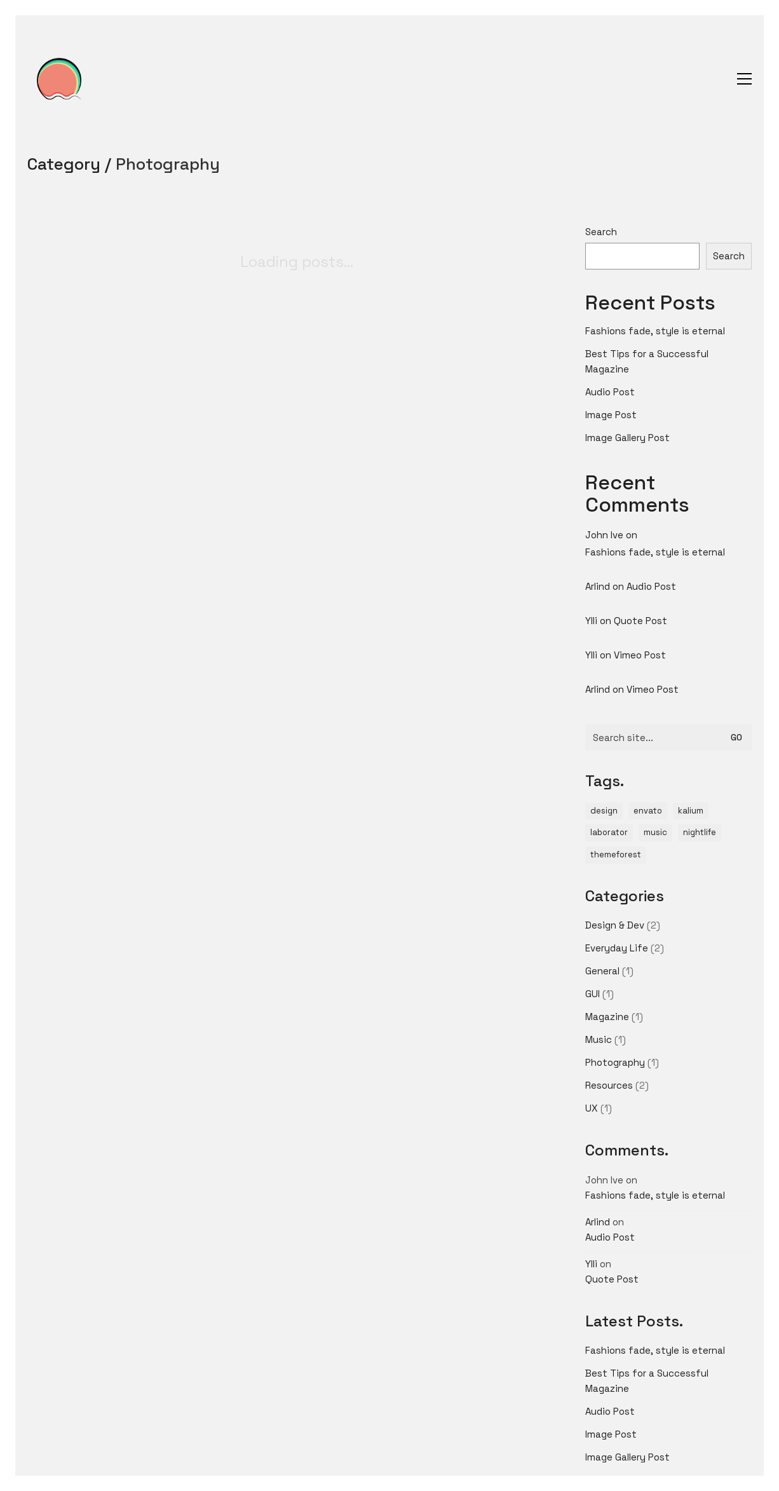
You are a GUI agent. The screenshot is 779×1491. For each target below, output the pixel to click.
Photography (168, 164)
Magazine (607, 1017)
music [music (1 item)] (655, 832)
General (602, 971)
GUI (592, 994)
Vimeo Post (640, 655)
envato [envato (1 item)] (647, 810)
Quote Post (640, 621)
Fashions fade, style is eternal (655, 331)
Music (598, 1039)
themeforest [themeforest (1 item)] (615, 854)
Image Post (611, 415)
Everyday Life (616, 948)
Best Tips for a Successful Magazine (646, 361)
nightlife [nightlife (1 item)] (699, 832)
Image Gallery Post (627, 438)
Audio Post (610, 392)
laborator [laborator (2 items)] (609, 832)
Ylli (591, 621)
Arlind (597, 586)
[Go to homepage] (59, 79)
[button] (744, 79)
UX (591, 1108)
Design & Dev (614, 925)
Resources (609, 1085)
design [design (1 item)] (604, 810)
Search (601, 232)
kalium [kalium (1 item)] (690, 810)
